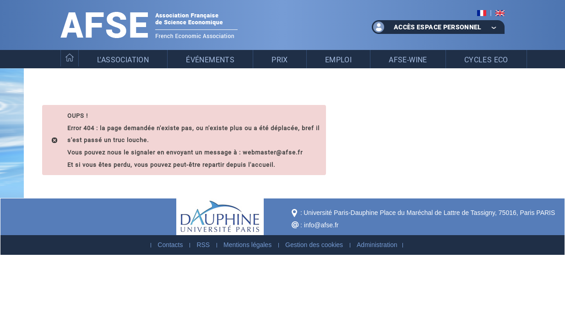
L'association (123, 59)
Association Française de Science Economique (149, 25)
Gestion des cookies (314, 244)
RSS (203, 244)
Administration (377, 244)
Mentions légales (247, 244)
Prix (280, 59)
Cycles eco (486, 59)
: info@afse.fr (319, 225)
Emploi (338, 59)
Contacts (170, 244)
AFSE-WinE (408, 59)
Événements (210, 59)
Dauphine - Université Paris (220, 216)
